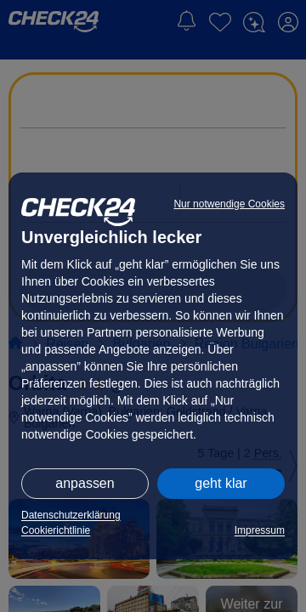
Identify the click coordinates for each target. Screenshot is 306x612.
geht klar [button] (220, 483)
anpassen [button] (84, 483)
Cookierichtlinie (55, 530)
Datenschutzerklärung (71, 515)
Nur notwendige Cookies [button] (229, 204)
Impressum (260, 530)
